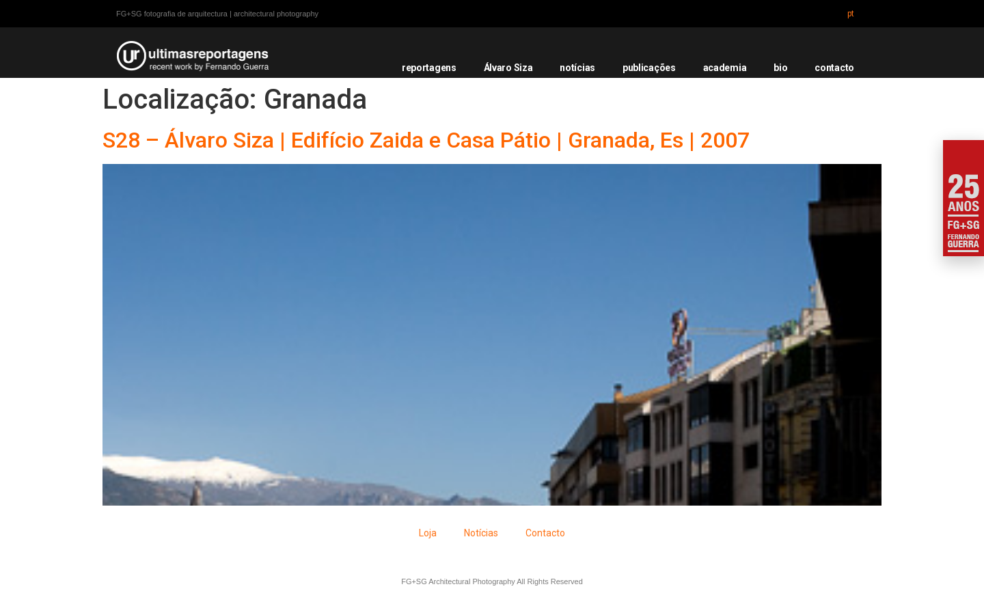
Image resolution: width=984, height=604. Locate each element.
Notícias (481, 532)
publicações (649, 67)
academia (725, 67)
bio (780, 67)
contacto (834, 67)
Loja (428, 532)
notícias (577, 67)
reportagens (429, 67)
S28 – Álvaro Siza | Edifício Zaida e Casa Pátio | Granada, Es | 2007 (426, 140)
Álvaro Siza (508, 67)
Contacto (545, 532)
